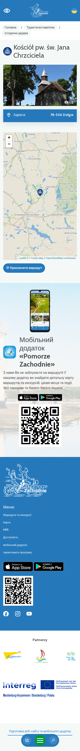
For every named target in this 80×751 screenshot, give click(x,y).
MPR (6, 529)
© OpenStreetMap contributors (60, 258)
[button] (8, 85)
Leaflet (22, 258)
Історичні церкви (16, 33)
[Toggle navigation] (40, 740)
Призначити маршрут (24, 268)
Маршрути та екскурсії (17, 515)
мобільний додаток (15, 545)
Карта (6, 522)
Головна (10, 27)
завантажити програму (17, 552)
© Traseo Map (35, 258)
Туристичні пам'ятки (40, 27)
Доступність (10, 537)
